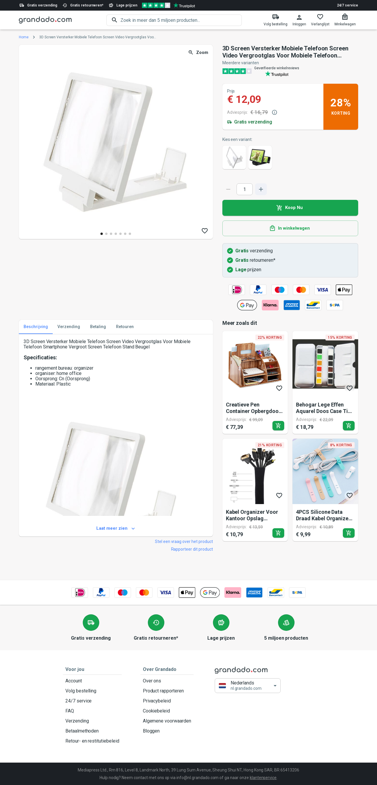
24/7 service (347, 5)
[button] (248, 686)
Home (24, 37)
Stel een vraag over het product (184, 541)
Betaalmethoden (92, 731)
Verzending (92, 721)
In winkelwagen (290, 228)
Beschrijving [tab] (36, 327)
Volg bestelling (92, 691)
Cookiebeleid (167, 711)
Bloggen (167, 731)
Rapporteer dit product (192, 549)
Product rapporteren (167, 691)
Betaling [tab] (98, 327)
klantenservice (263, 777)
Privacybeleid (167, 701)
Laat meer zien (116, 529)
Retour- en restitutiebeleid (92, 741)
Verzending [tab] (69, 327)
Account (92, 681)
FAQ (92, 711)
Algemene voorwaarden (167, 721)
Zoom (199, 52)
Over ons (167, 681)
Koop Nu (290, 208)
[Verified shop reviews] (168, 5)
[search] (181, 20)
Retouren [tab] (124, 327)
